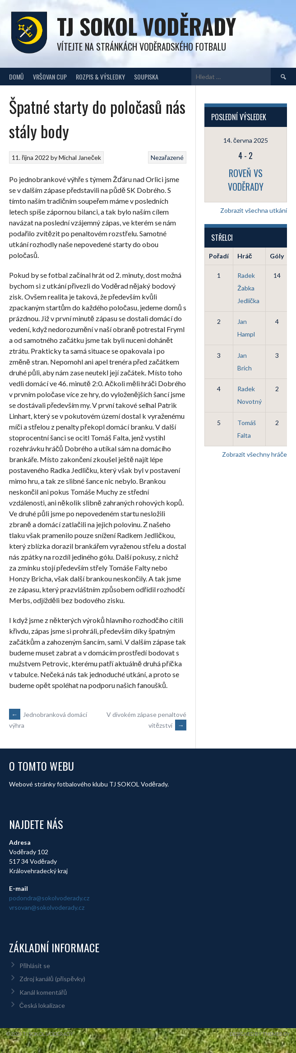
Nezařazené (167, 157)
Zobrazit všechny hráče (254, 454)
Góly (277, 256)
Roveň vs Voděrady (246, 179)
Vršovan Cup (50, 76)
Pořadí (219, 256)
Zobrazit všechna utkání (253, 210)
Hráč (244, 256)
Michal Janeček (80, 157)
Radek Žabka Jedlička (248, 287)
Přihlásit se (35, 965)
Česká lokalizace (42, 1005)
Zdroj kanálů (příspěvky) (52, 979)
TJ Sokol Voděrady (146, 26)
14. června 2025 (245, 140)
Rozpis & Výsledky (100, 76)
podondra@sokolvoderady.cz (49, 898)
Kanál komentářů (43, 992)
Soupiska (146, 76)
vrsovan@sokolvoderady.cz (46, 907)
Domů (16, 76)
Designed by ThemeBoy (260, 1034)
